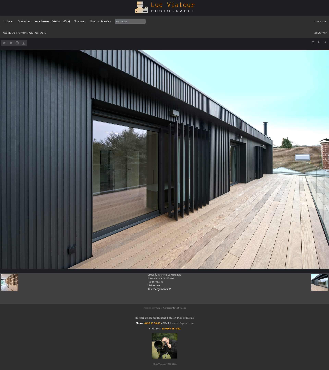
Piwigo (158, 307)
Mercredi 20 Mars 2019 (169, 274)
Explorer (8, 21)
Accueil (6, 32)
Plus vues (80, 21)
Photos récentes (100, 21)
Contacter (24, 21)
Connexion (320, 21)
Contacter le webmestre (174, 307)
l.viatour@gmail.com (182, 323)
